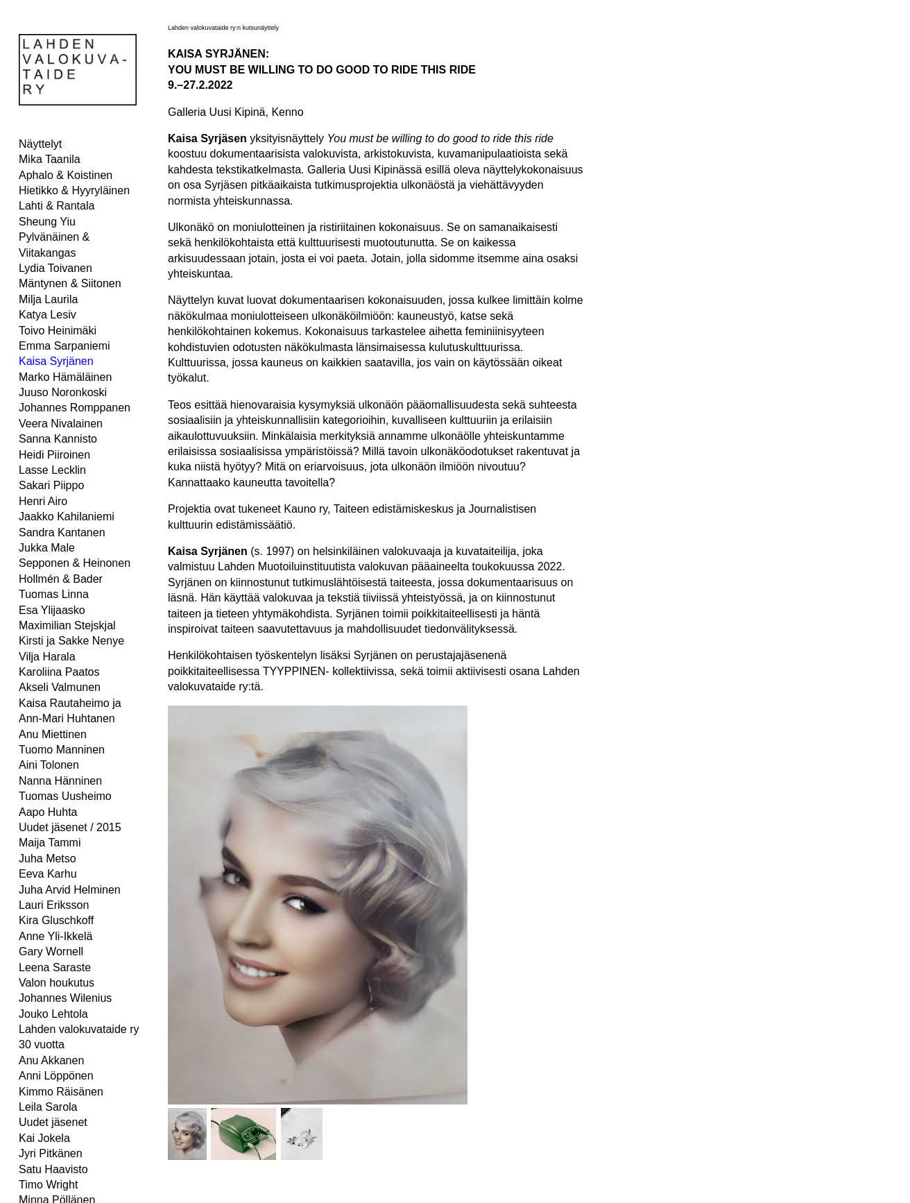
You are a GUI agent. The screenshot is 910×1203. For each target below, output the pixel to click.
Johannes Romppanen (74, 407)
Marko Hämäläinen (65, 377)
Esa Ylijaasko (52, 610)
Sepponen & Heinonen (74, 563)
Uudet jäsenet (53, 1122)
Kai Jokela (44, 1138)
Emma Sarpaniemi (64, 346)
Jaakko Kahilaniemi (66, 516)
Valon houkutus (56, 983)
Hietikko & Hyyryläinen (74, 190)
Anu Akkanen (51, 1060)
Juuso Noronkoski (63, 392)
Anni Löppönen (56, 1076)
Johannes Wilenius (65, 998)
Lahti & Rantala (56, 206)
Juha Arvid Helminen (70, 890)
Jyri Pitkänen (51, 1153)
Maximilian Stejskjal (67, 625)
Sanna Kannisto (58, 439)
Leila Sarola (48, 1107)
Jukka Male (47, 548)
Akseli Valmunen (60, 687)
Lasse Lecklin (52, 470)
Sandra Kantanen (62, 532)
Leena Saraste (55, 967)
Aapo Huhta (48, 812)
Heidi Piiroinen (54, 455)
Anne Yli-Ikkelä (55, 936)
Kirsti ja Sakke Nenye (71, 641)
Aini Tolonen (49, 765)
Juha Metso (47, 858)
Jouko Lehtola (53, 1014)
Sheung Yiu (47, 222)
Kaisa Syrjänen (56, 361)
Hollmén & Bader (61, 579)
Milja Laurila (48, 299)
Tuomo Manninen (62, 750)
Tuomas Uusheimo (65, 796)
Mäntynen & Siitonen (70, 283)
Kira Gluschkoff (56, 920)
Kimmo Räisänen (61, 1092)
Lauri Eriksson (54, 905)
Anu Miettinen (53, 734)
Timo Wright (48, 1185)
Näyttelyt (40, 144)
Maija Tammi (50, 842)
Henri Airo (43, 501)
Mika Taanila (49, 159)
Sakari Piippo (51, 485)
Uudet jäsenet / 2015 (70, 827)
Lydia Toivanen (55, 268)
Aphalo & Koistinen (65, 175)
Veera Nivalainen (61, 423)
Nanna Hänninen (60, 781)
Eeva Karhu (48, 874)
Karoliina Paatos (59, 672)
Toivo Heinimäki (57, 330)
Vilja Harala (47, 657)
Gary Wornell (51, 951)
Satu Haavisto (53, 1169)
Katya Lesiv (47, 315)
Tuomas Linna (54, 594)
